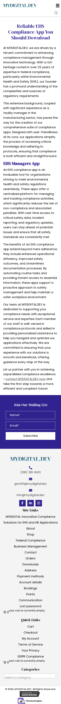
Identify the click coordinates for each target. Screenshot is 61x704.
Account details (30, 582)
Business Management (30, 546)
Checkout (31, 632)
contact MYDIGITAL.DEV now (26, 379)
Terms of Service (30, 644)
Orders (30, 558)
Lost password (30, 606)
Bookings (30, 588)
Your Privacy (30, 650)
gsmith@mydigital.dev (30, 484)
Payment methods (30, 576)
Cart (30, 627)
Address (31, 570)
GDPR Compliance (30, 656)
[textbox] (30, 677)
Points (30, 594)
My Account (30, 638)
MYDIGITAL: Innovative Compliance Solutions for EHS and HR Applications (30, 519)
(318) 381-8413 (30, 472)
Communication (30, 600)
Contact (31, 552)
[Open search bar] (56, 12)
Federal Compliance (30, 540)
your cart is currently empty (27, 610)
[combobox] (30, 676)
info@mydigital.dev (30, 495)
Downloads (30, 564)
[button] (30, 436)
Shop (30, 534)
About (30, 528)
